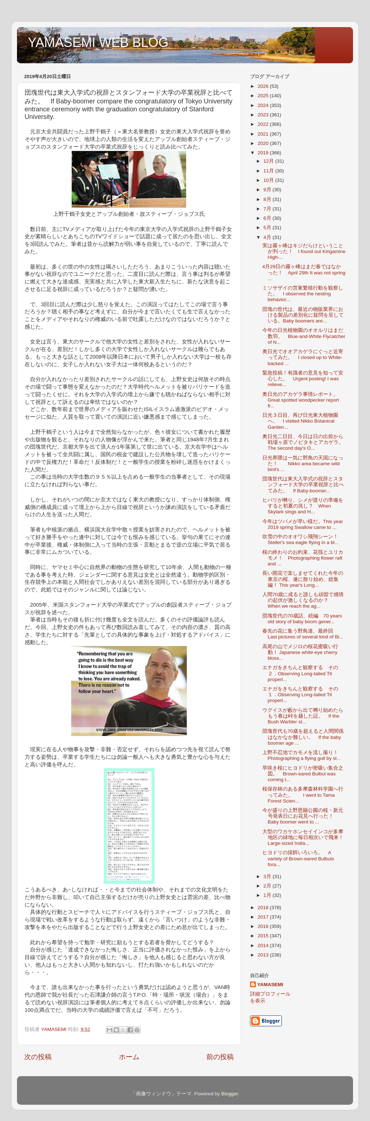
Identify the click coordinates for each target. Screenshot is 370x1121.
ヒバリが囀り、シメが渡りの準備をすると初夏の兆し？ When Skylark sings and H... (302, 505)
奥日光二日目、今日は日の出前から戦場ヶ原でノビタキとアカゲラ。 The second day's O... (305, 442)
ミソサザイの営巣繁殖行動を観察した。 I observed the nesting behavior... (302, 293)
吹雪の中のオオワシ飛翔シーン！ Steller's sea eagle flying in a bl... (302, 539)
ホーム (129, 1057)
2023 (264, 114)
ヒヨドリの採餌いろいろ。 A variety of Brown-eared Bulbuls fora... (298, 858)
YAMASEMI (270, 984)
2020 (264, 143)
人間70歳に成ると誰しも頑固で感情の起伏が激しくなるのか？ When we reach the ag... (303, 600)
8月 (267, 199)
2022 (264, 124)
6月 (267, 218)
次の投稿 (38, 1057)
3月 (267, 876)
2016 (264, 926)
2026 (264, 86)
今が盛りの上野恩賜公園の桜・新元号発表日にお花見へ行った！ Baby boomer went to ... (302, 816)
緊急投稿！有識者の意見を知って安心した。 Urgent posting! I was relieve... (302, 378)
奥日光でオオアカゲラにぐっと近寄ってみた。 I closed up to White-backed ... (302, 357)
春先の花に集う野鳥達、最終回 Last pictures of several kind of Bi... (302, 633)
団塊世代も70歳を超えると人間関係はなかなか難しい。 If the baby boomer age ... (303, 736)
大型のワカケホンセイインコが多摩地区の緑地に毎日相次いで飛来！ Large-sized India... (303, 837)
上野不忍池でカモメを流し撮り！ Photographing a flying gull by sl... (301, 755)
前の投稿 (220, 1057)
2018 (264, 907)
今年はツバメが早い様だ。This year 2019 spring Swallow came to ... (302, 524)
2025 (264, 95)
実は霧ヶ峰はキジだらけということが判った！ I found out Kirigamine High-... (303, 251)
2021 (264, 134)
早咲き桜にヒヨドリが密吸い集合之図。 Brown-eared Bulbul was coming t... (302, 773)
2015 (264, 935)
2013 (264, 955)
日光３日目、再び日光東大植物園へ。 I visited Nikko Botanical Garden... (300, 420)
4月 (267, 237)
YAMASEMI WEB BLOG (98, 42)
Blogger (229, 1093)
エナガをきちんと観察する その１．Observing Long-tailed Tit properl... (300, 694)
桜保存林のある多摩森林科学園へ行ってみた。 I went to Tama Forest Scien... (302, 794)
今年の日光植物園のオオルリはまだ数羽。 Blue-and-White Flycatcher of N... (303, 336)
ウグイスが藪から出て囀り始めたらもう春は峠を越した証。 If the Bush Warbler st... (302, 715)
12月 (269, 161)
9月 (267, 189)
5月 (267, 227)
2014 (264, 945)
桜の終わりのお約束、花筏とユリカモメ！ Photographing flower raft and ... (302, 557)
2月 (267, 886)
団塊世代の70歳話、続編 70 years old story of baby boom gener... (302, 618)
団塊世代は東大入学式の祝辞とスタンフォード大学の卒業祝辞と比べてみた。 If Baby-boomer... (303, 484)
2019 (264, 152)
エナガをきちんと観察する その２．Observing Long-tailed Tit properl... (300, 673)
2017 (264, 917)
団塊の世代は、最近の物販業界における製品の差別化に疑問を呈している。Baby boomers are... (303, 315)
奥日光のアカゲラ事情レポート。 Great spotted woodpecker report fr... (302, 400)
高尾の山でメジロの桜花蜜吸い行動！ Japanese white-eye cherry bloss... (300, 652)
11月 (269, 171)
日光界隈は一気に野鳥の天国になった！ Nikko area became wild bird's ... (302, 463)
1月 (267, 895)
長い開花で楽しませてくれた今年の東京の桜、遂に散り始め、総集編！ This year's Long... (302, 578)
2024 (264, 105)
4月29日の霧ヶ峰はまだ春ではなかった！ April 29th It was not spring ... (303, 272)
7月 (267, 208)
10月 (269, 180)
